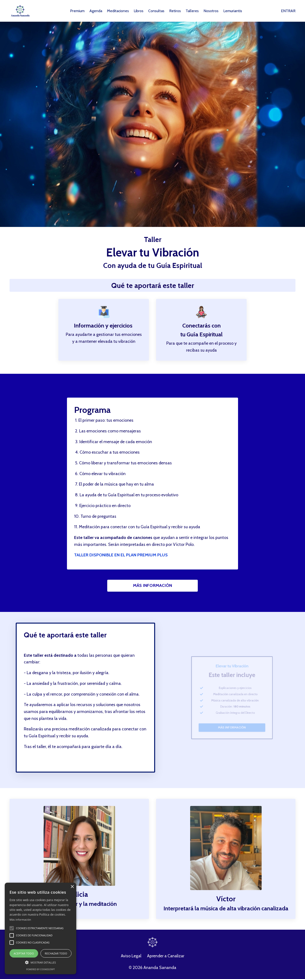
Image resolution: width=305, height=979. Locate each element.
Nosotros (211, 11)
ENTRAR (288, 11)
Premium (77, 11)
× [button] (72, 887)
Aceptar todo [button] (24, 953)
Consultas (156, 11)
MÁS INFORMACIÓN (152, 586)
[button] (11, 928)
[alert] (40, 928)
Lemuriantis (232, 11)
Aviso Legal (130, 956)
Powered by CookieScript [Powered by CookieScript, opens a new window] (40, 969)
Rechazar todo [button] (56, 953)
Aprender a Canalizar (165, 956)
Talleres (192, 11)
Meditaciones (118, 11)
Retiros (175, 11)
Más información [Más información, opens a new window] (20, 919)
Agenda (95, 11)
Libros (138, 11)
